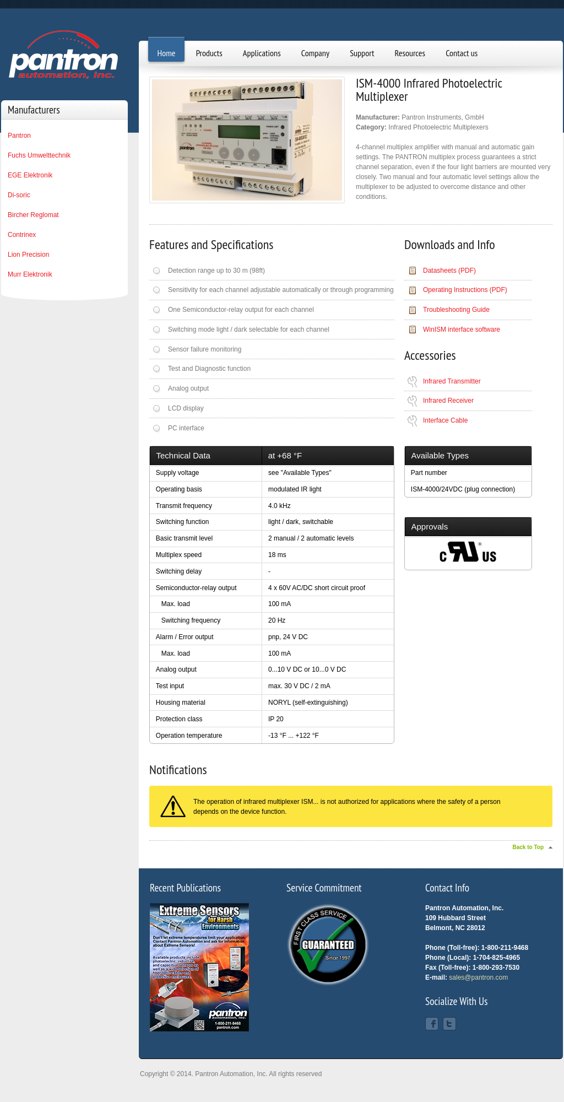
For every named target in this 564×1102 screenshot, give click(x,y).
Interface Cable (445, 420)
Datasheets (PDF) (449, 270)
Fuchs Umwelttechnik (39, 155)
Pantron (19, 135)
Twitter (449, 1023)
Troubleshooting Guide (456, 310)
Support (362, 52)
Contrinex (22, 235)
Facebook (431, 1023)
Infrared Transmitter (452, 381)
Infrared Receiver (448, 400)
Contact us (462, 52)
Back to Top (528, 847)
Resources (410, 52)
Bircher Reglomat (33, 215)
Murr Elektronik (30, 274)
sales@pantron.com (478, 977)
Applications (262, 52)
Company (315, 52)
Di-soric (19, 195)
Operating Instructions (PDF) (465, 290)
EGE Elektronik (30, 175)
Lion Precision (28, 254)
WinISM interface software (461, 329)
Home (167, 52)
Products (209, 52)
